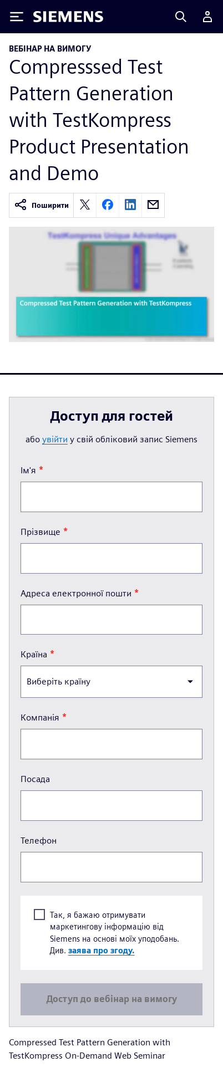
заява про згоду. (101, 951)
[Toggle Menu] (16, 16)
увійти (55, 439)
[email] (153, 205)
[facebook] (108, 205)
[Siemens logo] (68, 16)
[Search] (181, 17)
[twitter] (85, 205)
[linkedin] (130, 205)
